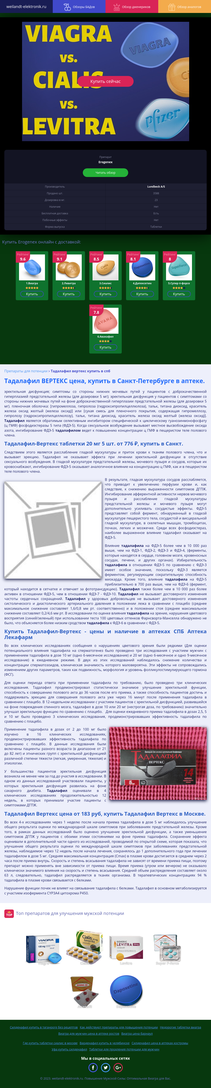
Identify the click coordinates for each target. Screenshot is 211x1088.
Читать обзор (105, 173)
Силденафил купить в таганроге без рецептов (44, 1027)
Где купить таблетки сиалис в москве (50, 1043)
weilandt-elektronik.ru (26, 6)
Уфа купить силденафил (69, 1049)
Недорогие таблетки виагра (180, 1027)
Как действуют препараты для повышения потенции (119, 1027)
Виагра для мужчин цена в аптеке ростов (88, 1033)
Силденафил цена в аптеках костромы (160, 1043)
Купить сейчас (105, 81)
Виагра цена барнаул (137, 1033)
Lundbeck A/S (156, 186)
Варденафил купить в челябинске (105, 1043)
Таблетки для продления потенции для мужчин (124, 1049)
